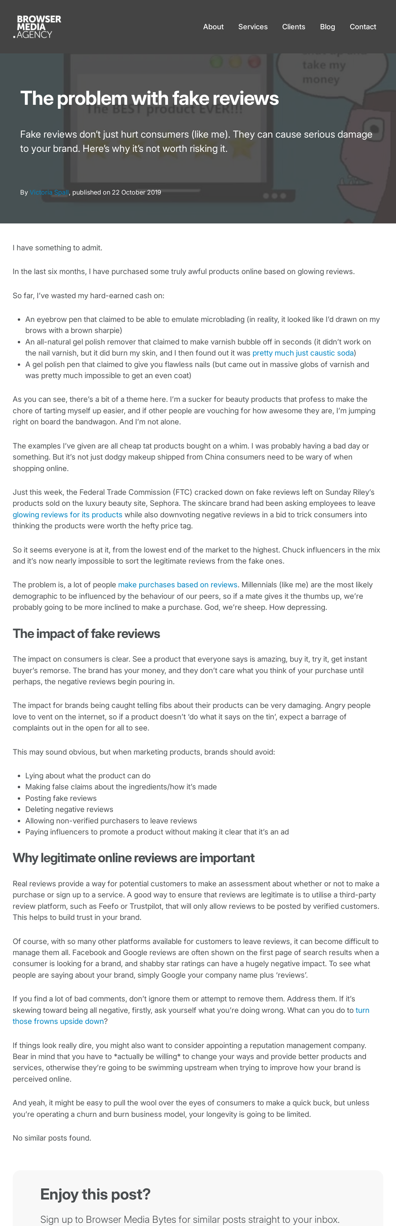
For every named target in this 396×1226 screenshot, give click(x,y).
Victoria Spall (49, 192)
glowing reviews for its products (68, 514)
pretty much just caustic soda (303, 353)
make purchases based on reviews (178, 584)
